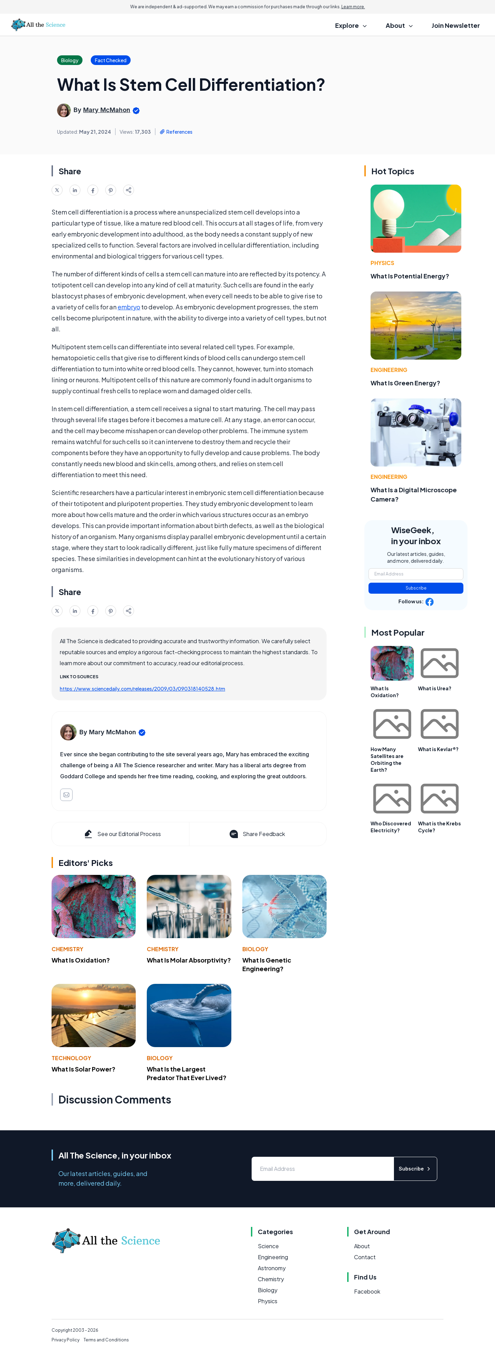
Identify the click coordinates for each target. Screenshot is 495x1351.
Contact (365, 1257)
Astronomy (272, 1268)
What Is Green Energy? (405, 383)
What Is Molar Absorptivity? (189, 960)
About (362, 1246)
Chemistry (67, 949)
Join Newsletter (456, 25)
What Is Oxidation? (81, 960)
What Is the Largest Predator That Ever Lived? (187, 1073)
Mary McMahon (106, 109)
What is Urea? (434, 688)
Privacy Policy (65, 1339)
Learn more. (353, 6)
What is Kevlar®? (438, 749)
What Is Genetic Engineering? (266, 964)
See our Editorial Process (122, 833)
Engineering (389, 369)
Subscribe (416, 588)
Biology (255, 949)
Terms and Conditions (106, 1339)
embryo (129, 307)
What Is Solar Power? (84, 1069)
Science (268, 1246)
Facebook (367, 1291)
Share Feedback (256, 833)
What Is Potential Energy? (410, 276)
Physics (382, 262)
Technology (71, 1058)
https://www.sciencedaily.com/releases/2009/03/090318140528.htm (142, 688)
